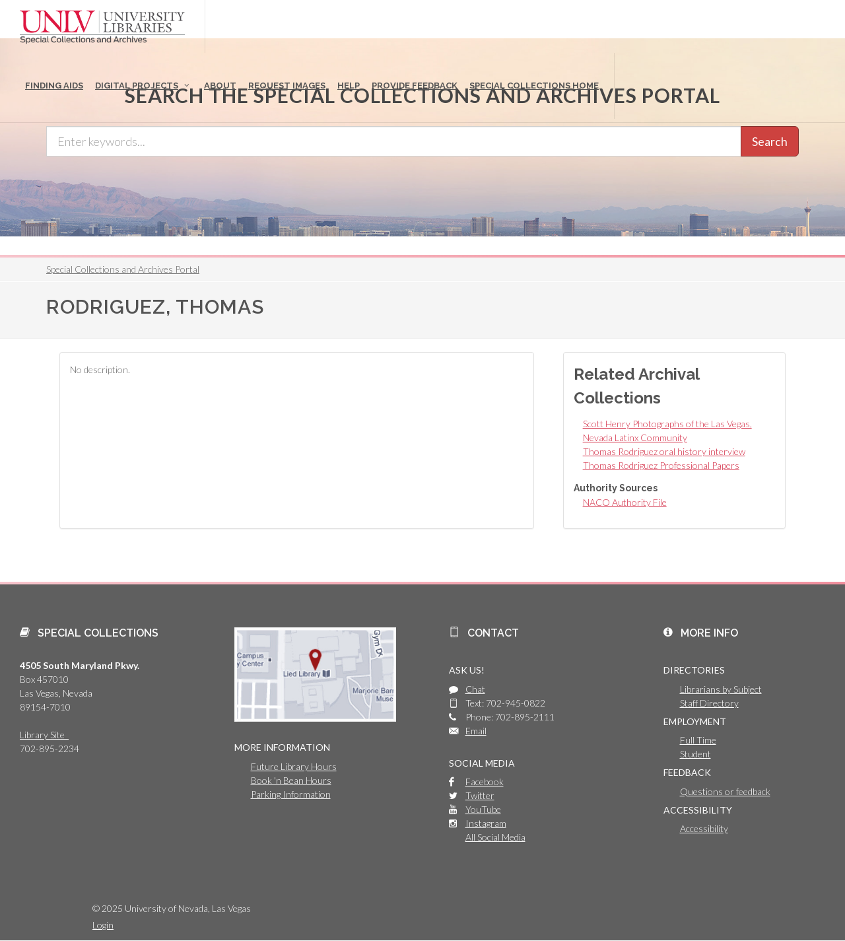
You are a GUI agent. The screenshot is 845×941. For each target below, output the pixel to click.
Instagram (485, 823)
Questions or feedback (725, 791)
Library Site (44, 734)
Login (103, 924)
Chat (475, 689)
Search (770, 141)
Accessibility (704, 828)
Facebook (484, 781)
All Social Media (495, 837)
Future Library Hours (294, 766)
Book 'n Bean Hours (291, 780)
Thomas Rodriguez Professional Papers (661, 465)
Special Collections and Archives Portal (122, 269)
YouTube (483, 809)
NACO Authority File (625, 502)
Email (476, 730)
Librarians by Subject (721, 689)
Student (695, 753)
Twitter (479, 795)
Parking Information (291, 794)
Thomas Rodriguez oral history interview (664, 451)
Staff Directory (709, 703)
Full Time (698, 740)
